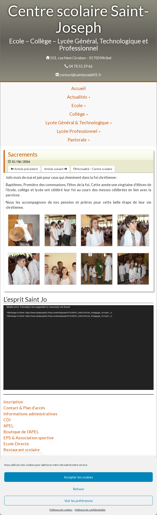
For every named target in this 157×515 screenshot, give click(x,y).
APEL (8, 425)
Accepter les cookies (78, 477)
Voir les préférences (78, 501)
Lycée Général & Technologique (78, 122)
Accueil (78, 88)
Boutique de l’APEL (21, 431)
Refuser (78, 489)
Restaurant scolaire (21, 449)
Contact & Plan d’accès (24, 407)
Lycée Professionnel (78, 131)
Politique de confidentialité (90, 509)
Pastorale (79, 139)
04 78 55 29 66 (81, 66)
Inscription (13, 401)
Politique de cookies (61, 509)
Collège (78, 114)
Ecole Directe (16, 443)
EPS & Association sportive (28, 437)
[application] (78, 347)
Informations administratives (30, 413)
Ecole (78, 105)
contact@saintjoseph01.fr (81, 75)
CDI (7, 419)
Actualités (78, 96)
